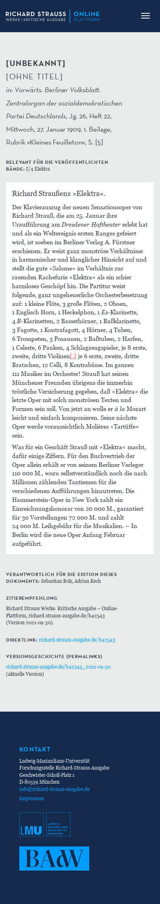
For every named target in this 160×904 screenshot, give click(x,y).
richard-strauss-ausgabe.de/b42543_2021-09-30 (58, 667)
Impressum (31, 798)
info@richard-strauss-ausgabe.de (54, 789)
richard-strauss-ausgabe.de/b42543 (77, 640)
